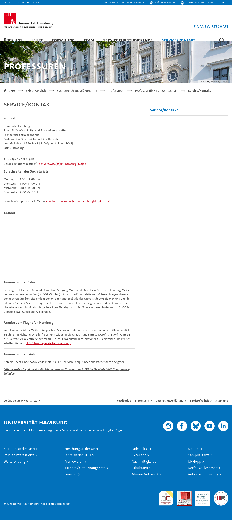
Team (89, 40)
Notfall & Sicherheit (203, 472)
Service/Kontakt (178, 40)
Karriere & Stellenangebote (84, 472)
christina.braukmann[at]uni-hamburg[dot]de (74, 206)
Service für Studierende (128, 40)
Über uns (13, 40)
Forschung (63, 40)
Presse (8, 2)
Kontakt (194, 453)
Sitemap (220, 405)
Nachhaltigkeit (143, 466)
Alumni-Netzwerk (145, 479)
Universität (140, 453)
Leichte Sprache (194, 2)
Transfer (70, 479)
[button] (124, 2)
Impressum (142, 405)
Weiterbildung (14, 466)
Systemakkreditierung (221, 498)
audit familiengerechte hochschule (166, 501)
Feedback (123, 405)
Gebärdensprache (165, 2)
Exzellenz (139, 460)
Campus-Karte (199, 460)
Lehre (37, 40)
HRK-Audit (201, 498)
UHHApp (194, 466)
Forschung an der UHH (81, 453)
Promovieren (74, 466)
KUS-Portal (22, 2)
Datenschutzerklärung (169, 405)
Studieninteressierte (19, 460)
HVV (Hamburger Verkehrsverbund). (48, 348)
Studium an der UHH (19, 453)
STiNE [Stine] (36, 2)
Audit (180, 498)
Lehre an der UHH (77, 460)
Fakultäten (140, 472)
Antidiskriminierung (203, 479)
